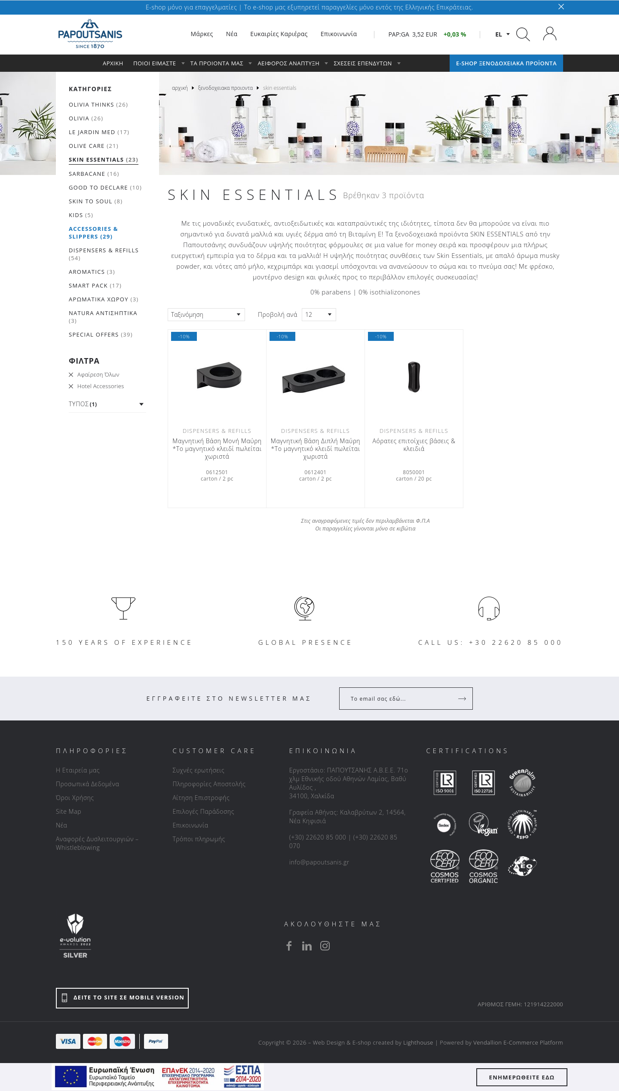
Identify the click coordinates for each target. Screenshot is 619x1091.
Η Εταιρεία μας (78, 770)
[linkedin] (307, 945)
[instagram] (325, 945)
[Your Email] (400, 698)
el (498, 34)
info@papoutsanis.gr (319, 862)
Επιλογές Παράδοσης (203, 811)
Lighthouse (418, 1042)
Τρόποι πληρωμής (198, 839)
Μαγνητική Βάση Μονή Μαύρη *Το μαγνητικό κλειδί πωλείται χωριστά (216, 448)
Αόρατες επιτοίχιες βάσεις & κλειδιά (413, 445)
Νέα (61, 825)
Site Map (68, 811)
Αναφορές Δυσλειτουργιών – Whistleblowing (97, 843)
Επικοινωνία (190, 825)
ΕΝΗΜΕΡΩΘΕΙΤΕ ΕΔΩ (522, 1077)
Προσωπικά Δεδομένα (87, 784)
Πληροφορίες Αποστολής (208, 784)
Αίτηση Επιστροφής (201, 798)
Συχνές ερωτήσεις (198, 770)
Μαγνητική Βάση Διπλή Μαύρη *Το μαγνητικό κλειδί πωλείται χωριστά (315, 448)
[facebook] (289, 945)
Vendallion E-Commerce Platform (518, 1042)
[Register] (463, 698)
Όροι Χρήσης (75, 798)
